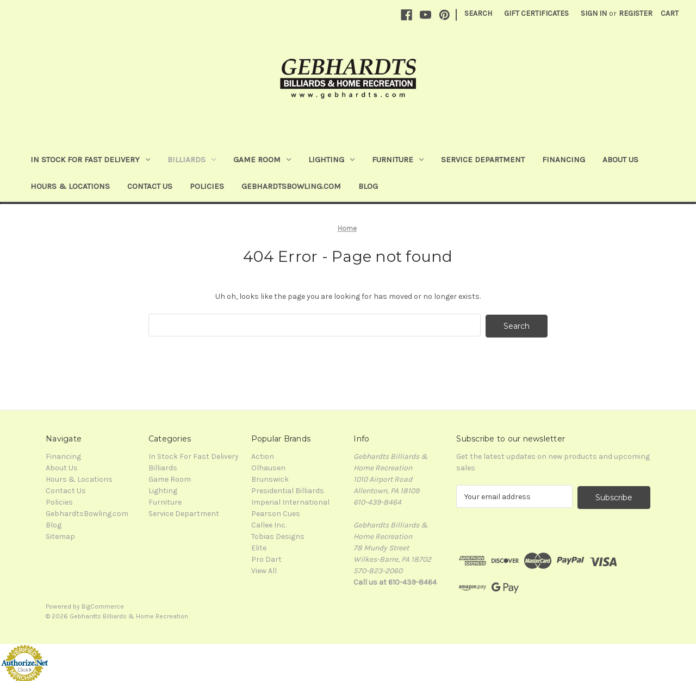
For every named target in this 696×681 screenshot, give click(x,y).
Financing (563, 159)
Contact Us (149, 186)
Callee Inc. (269, 524)
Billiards (191, 159)
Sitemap (60, 535)
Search (478, 13)
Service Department (483, 159)
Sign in (594, 13)
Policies (207, 186)
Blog (368, 186)
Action (262, 455)
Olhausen (268, 466)
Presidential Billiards (287, 489)
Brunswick (270, 478)
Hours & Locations (70, 186)
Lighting (331, 159)
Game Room (262, 159)
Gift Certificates (536, 13)
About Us (620, 159)
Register (635, 13)
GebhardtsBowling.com (291, 186)
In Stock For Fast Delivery (90, 159)
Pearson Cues (275, 512)
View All (264, 569)
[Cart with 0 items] (670, 13)
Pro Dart (266, 558)
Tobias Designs (277, 535)
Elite (258, 546)
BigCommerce (103, 604)
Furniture (398, 159)
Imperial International (290, 501)
